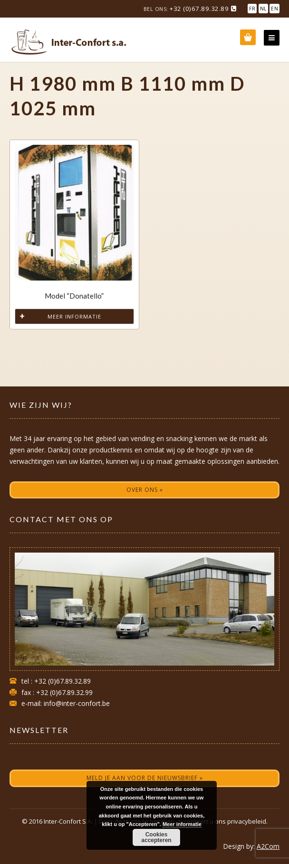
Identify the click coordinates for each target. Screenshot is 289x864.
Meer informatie (74, 316)
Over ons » (144, 490)
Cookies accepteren (156, 837)
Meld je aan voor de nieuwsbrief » (145, 778)
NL (263, 8)
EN (274, 8)
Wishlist (248, 37)
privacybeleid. (247, 821)
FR (252, 8)
